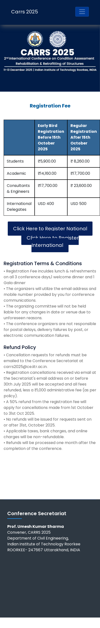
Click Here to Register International (53, 241)
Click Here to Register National (50, 228)
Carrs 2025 (24, 11)
